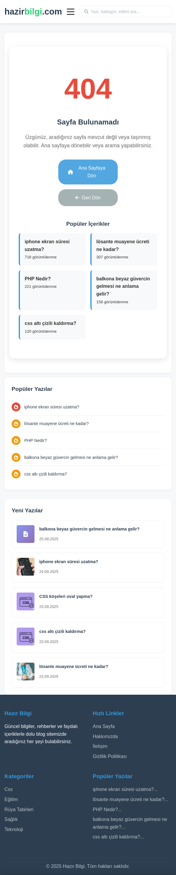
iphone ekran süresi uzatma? (51, 407)
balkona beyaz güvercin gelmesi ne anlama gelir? (71, 457)
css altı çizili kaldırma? (45, 474)
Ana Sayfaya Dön (86, 171)
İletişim (100, 746)
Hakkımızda (105, 736)
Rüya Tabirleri (19, 809)
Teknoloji (13, 829)
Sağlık (11, 819)
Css (8, 789)
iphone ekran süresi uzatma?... (125, 789)
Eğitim (11, 799)
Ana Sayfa (104, 726)
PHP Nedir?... (107, 809)
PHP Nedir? (35, 440)
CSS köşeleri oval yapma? (65, 596)
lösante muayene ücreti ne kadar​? (56, 423)
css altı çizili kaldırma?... (118, 836)
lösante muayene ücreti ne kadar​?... (130, 799)
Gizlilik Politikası (110, 756)
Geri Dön (88, 196)
